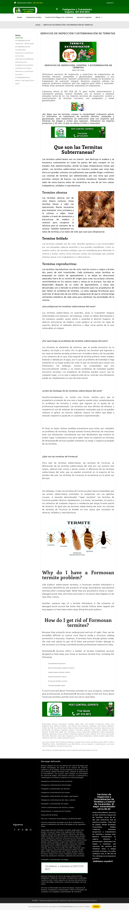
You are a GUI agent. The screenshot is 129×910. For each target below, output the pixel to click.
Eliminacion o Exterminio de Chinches (24, 54)
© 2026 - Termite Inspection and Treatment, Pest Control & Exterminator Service (64, 900)
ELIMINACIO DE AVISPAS (24, 65)
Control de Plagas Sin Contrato (59, 17)
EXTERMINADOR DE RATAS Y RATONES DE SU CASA (24, 80)
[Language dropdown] (111, 2)
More (99, 17)
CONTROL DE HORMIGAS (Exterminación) (24, 60)
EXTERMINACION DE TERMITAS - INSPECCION (24, 42)
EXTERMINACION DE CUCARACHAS (22, 48)
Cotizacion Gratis (33, 17)
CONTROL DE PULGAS (23, 68)
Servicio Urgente (84, 17)
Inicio (18, 35)
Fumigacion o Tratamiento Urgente (77, 10)
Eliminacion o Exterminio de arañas (24, 73)
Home (19, 17)
